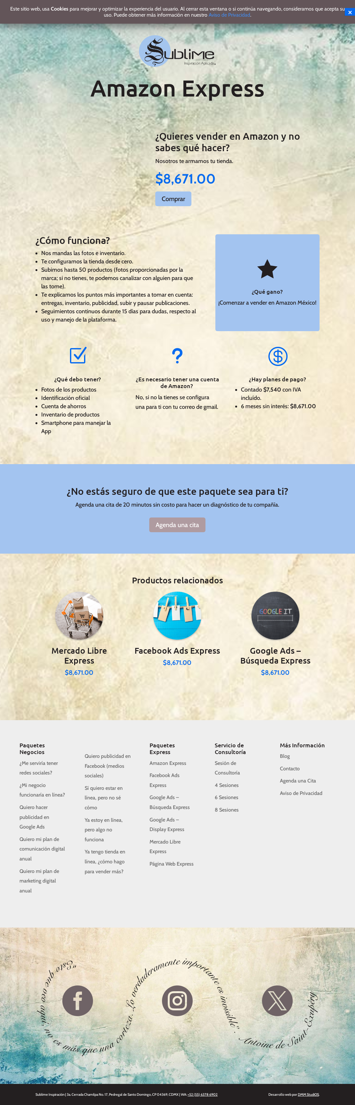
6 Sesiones (226, 797)
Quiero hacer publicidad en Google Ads (34, 817)
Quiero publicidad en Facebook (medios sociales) (108, 766)
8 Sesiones (227, 810)
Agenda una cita (177, 525)
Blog (285, 756)
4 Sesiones (227, 785)
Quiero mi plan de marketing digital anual (39, 881)
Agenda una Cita (298, 781)
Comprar (173, 199)
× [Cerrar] (350, 12)
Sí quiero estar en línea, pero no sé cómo (104, 798)
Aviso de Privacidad (301, 793)
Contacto (290, 769)
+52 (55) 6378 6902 (203, 1094)
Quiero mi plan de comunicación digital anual (42, 849)
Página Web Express (172, 864)
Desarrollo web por (293, 1094)
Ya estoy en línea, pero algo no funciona (104, 830)
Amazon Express (168, 763)
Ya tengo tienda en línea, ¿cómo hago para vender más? (105, 861)
